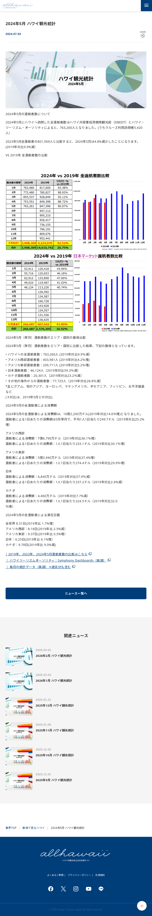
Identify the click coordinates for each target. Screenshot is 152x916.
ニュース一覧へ (76, 593)
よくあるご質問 (55, 875)
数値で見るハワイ (34, 828)
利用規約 (100, 875)
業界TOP (11, 828)
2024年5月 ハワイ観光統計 (68, 828)
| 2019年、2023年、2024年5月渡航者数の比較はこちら (46, 554)
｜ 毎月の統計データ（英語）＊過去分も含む (38, 567)
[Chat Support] (142, 906)
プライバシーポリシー (79, 875)
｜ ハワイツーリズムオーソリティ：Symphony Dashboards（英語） (56, 560)
